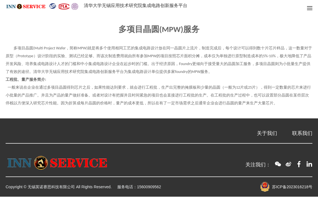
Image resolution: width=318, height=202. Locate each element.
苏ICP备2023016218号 (292, 187)
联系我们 (302, 133)
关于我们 (267, 133)
